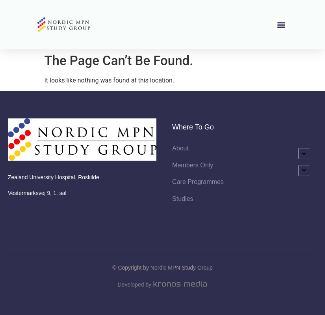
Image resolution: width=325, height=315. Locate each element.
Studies (182, 198)
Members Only (192, 165)
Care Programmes (198, 181)
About (180, 148)
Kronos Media (180, 284)
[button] (281, 24)
